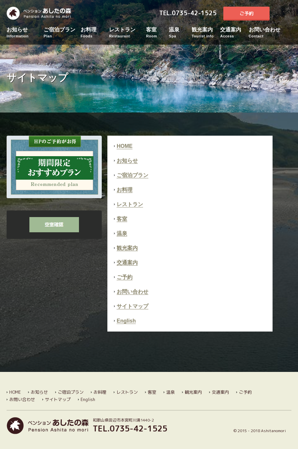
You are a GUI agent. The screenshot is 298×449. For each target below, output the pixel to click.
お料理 (95, 32)
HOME (124, 146)
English (283, 14)
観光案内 (206, 32)
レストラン (127, 32)
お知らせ (25, 32)
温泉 (180, 32)
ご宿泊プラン (62, 32)
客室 (157, 32)
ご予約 (246, 13)
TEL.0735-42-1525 (188, 13)
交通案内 (234, 32)
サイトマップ (132, 306)
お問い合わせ (267, 32)
